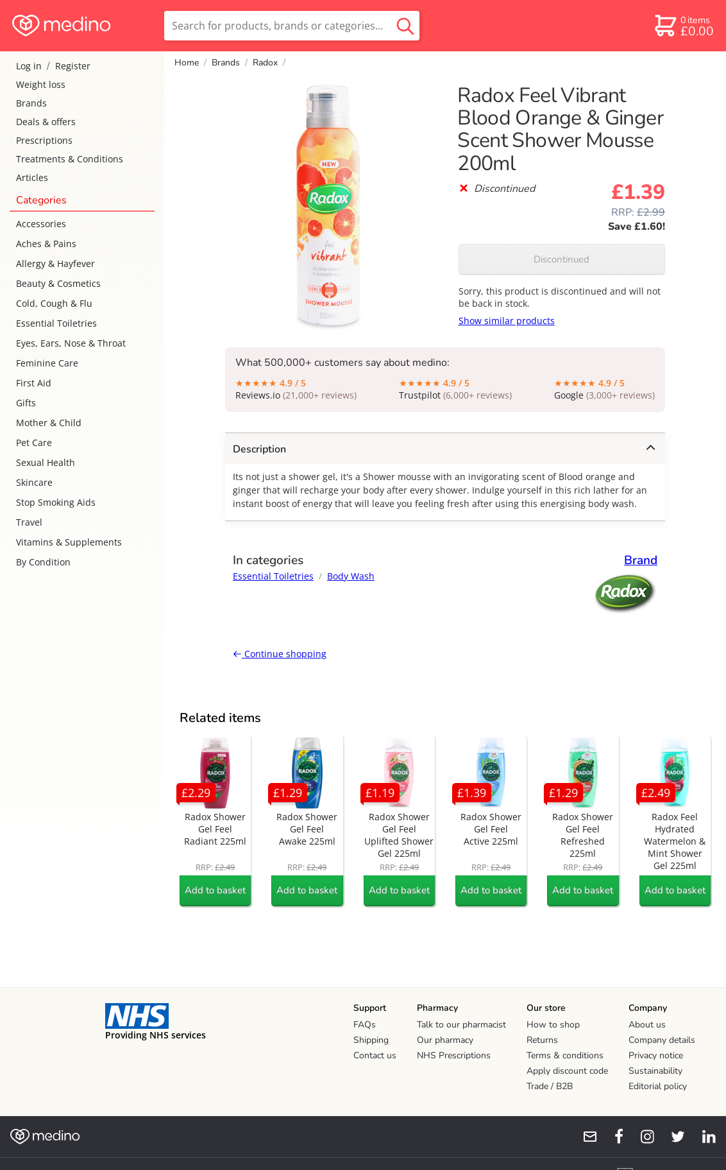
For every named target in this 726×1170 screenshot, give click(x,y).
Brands (31, 103)
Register (72, 66)
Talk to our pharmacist (461, 1025)
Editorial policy (658, 1086)
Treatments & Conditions (69, 159)
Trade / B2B (550, 1086)
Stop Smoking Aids (56, 502)
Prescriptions (44, 140)
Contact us (374, 1055)
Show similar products (507, 320)
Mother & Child (48, 423)
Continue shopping (279, 654)
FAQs (364, 1025)
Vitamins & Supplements (69, 542)
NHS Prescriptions (454, 1055)
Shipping (371, 1040)
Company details (662, 1040)
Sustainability (655, 1071)
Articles (32, 177)
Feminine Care (47, 363)
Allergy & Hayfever (55, 263)
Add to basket (215, 890)
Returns (542, 1040)
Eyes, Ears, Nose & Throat (71, 343)
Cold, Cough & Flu (54, 303)
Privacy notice (656, 1055)
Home (186, 62)
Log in (29, 66)
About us (647, 1025)
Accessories (41, 224)
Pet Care (34, 442)
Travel (29, 522)
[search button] (405, 25)
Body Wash (351, 576)
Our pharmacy (445, 1040)
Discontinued (561, 259)
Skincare (34, 482)
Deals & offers (46, 122)
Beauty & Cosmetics (58, 283)
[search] (292, 25)
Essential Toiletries (56, 323)
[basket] (683, 25)
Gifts (26, 403)
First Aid (33, 383)
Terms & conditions (565, 1055)
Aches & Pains (46, 243)
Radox (265, 62)
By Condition (43, 562)
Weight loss (40, 84)
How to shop (553, 1025)
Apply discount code (567, 1071)
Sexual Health (45, 462)
